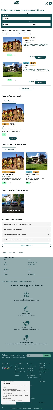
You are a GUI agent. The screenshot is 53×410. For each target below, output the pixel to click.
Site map (41, 379)
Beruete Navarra (31, 264)
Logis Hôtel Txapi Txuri (29, 40)
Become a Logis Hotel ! (32, 366)
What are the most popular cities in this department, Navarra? (17, 224)
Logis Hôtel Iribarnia (29, 65)
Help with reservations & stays (20, 369)
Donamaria (6, 269)
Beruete (5, 264)
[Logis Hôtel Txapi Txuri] (12, 44)
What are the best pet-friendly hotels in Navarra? (15, 234)
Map (4, 34)
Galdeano (6, 274)
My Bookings (17, 366)
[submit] (47, 355)
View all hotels (25, 88)
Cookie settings (42, 372)
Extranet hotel (30, 368)
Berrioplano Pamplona (32, 262)
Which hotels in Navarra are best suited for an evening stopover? (18, 239)
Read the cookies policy (7, 398)
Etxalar (29, 271)
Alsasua (29, 259)
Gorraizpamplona (31, 274)
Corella (29, 267)
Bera (5, 262)
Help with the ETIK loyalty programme (20, 372)
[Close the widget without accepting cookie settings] (8, 381)
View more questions (26, 245)
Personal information (44, 369)
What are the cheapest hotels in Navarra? (13, 229)
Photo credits (42, 381)
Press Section (30, 370)
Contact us (17, 375)
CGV (40, 374)
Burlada (5, 267)
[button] (2, 407)
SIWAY (41, 408)
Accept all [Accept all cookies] (23, 403)
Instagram (29, 386)
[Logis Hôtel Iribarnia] (12, 69)
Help (40, 376)
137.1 (31, 82)
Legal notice (42, 367)
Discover (40, 57)
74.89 (31, 57)
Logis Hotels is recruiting (32, 377)
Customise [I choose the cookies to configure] (8, 403)
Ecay (29, 269)
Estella (5, 271)
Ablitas (5, 259)
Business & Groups (31, 375)
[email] (34, 355)
